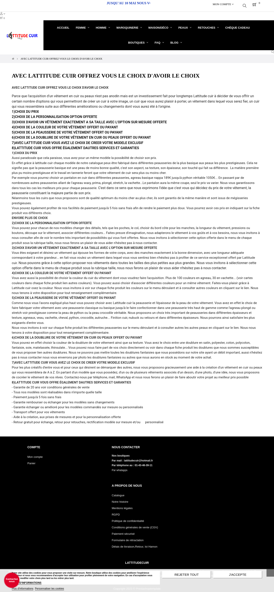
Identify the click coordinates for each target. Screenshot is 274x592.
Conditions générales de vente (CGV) (135, 524)
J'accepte (237, 574)
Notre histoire (120, 498)
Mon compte (35, 453)
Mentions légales (122, 505)
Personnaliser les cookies (49, 588)
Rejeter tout (186, 574)
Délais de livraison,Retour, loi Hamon (134, 543)
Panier (31, 460)
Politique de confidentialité (128, 517)
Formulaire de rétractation (128, 537)
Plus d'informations (22, 588)
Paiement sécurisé (123, 530)
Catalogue (118, 492)
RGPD (116, 511)
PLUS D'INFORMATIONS (27, 582)
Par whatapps (119, 467)
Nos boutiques (121, 452)
